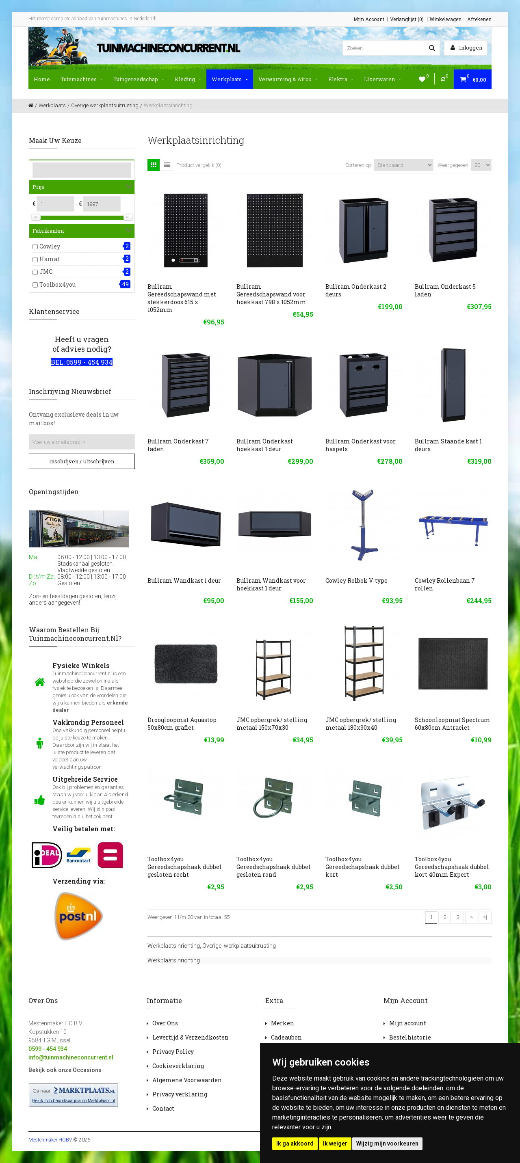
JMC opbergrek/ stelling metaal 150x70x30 (271, 723)
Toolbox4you (57, 284)
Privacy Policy (173, 1051)
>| (485, 917)
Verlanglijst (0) (407, 19)
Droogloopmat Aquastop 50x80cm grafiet (182, 723)
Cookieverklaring (178, 1066)
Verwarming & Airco (288, 79)
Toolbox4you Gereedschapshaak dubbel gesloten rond (273, 866)
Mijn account (407, 1023)
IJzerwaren (382, 79)
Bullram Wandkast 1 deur (184, 580)
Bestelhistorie (410, 1037)
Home (42, 79)
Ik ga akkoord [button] (295, 1143)
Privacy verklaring (179, 1094)
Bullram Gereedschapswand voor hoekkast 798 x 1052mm (271, 294)
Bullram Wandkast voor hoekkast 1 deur (271, 584)
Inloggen (466, 47)
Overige (211, 946)
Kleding (188, 79)
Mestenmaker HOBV (50, 1140)
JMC (45, 271)
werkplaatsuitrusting (250, 946)
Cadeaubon (286, 1037)
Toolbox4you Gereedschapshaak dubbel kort (362, 866)
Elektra (340, 79)
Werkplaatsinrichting (173, 946)
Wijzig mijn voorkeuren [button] (387, 1143)
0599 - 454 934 (47, 1049)
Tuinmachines (82, 79)
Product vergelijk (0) (198, 165)
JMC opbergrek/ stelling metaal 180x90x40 (360, 723)
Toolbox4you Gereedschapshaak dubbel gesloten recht (184, 866)
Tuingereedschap (138, 79)
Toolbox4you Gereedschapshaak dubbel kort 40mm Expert (452, 866)
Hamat (49, 259)
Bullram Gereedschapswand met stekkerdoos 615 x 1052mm (181, 298)
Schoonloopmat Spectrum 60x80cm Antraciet (452, 723)
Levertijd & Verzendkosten (190, 1037)
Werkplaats (230, 79)
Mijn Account (368, 19)
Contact (163, 1108)
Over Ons (165, 1023)
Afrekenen (479, 19)
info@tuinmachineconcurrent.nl (70, 1057)
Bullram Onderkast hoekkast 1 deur (264, 445)
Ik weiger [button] (335, 1143)
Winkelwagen (445, 19)
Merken (282, 1023)
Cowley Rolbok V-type (356, 580)
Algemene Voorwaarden (187, 1080)
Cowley (49, 246)
